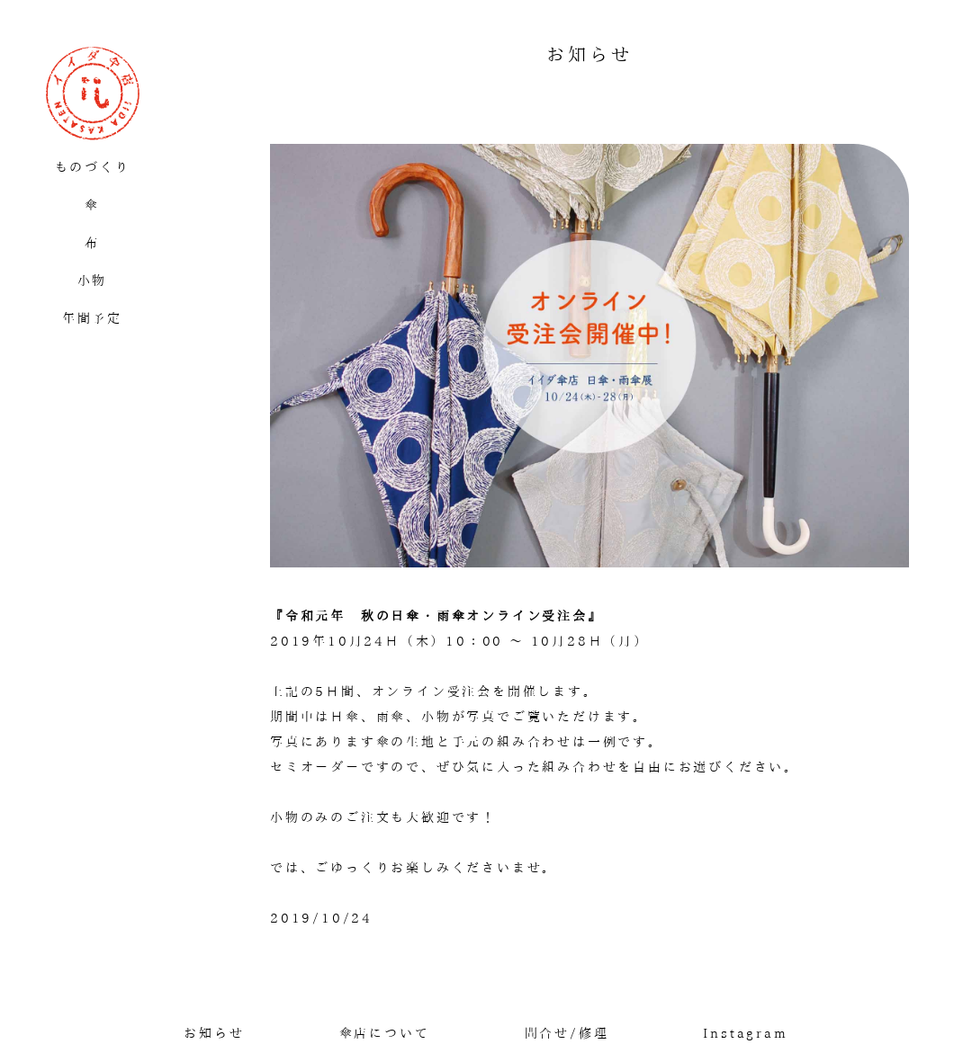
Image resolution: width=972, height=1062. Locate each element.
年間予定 (92, 318)
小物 (92, 280)
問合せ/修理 (567, 1033)
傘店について (384, 1033)
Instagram (745, 1033)
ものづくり (92, 167)
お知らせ (214, 1033)
